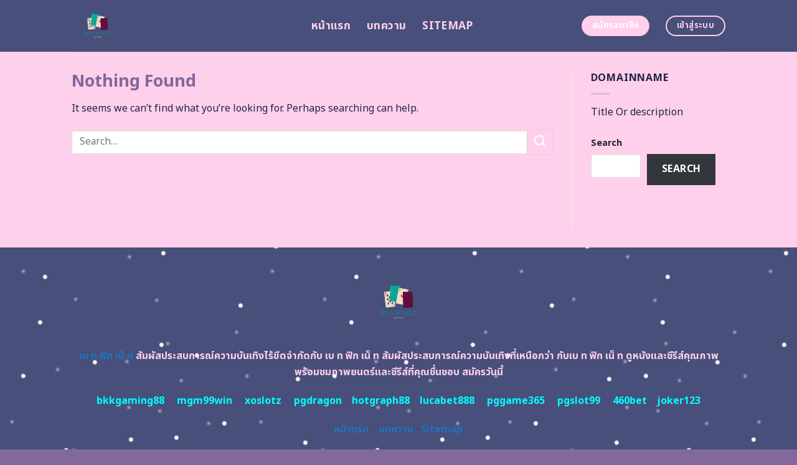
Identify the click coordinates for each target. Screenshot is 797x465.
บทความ (386, 25)
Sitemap (447, 25)
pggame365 (516, 400)
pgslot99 (578, 400)
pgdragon (318, 400)
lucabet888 (447, 400)
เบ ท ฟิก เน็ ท (106, 355)
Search (606, 143)
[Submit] (539, 142)
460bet (630, 400)
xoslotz (263, 400)
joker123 (678, 400)
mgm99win (204, 400)
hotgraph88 (381, 400)
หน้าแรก (331, 25)
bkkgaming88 (130, 400)
